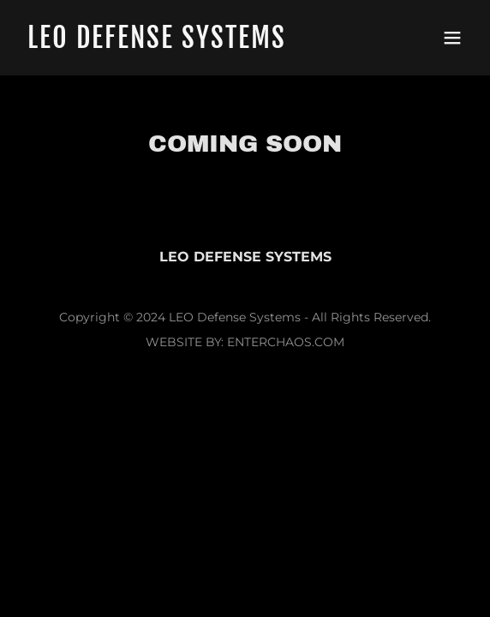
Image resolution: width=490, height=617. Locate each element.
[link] (177, 43)
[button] (452, 38)
